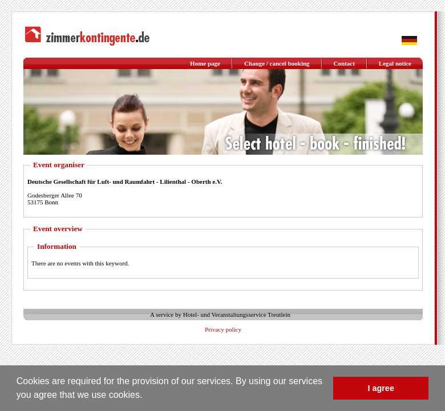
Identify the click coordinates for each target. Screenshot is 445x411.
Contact (344, 63)
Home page (205, 63)
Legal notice (395, 63)
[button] (146, 396)
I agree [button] (380, 388)
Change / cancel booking (277, 63)
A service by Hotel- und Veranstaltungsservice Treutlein (220, 314)
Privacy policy (223, 329)
